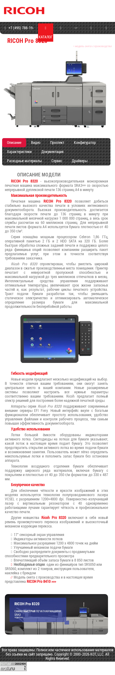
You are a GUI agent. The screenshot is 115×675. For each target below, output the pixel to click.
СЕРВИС (76, 32)
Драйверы (79, 161)
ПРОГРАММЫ (91, 32)
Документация (52, 152)
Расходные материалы (24, 161)
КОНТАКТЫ (106, 32)
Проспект (57, 143)
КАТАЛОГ (46, 32)
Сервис (56, 161)
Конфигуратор (85, 143)
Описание (14, 143)
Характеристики (19, 152)
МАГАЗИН (60, 32)
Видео (35, 143)
